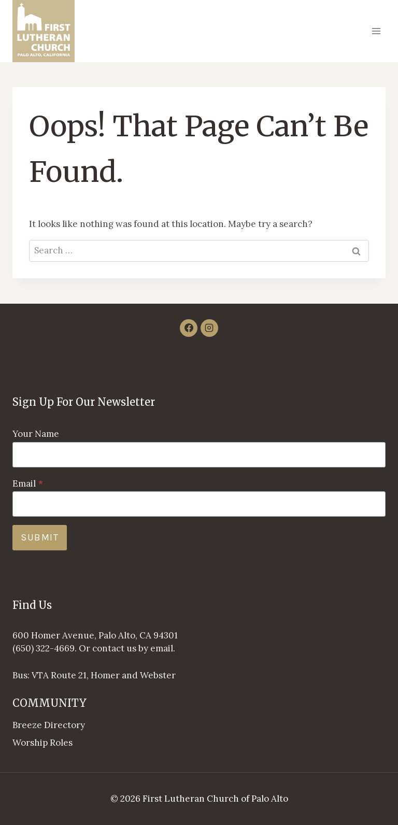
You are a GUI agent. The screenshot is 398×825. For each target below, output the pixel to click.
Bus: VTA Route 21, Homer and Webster (94, 675)
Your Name (35, 433)
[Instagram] (209, 328)
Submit (40, 537)
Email (27, 483)
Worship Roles (42, 742)
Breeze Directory (48, 725)
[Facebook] (188, 328)
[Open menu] (376, 31)
